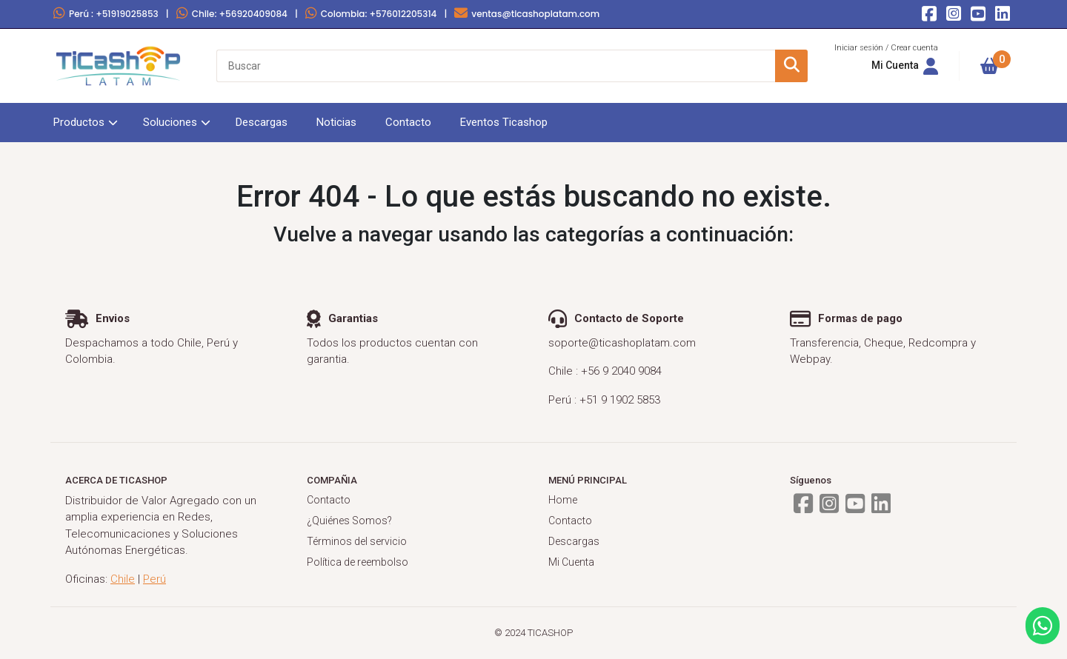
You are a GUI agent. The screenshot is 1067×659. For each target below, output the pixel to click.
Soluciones (170, 122)
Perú (106, 13)
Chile (231, 13)
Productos (78, 122)
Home (562, 500)
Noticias (336, 122)
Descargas (261, 122)
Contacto (408, 122)
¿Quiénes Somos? (349, 520)
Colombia (371, 13)
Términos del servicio (357, 541)
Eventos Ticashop (504, 122)
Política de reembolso (357, 562)
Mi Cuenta (571, 562)
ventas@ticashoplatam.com (526, 13)
